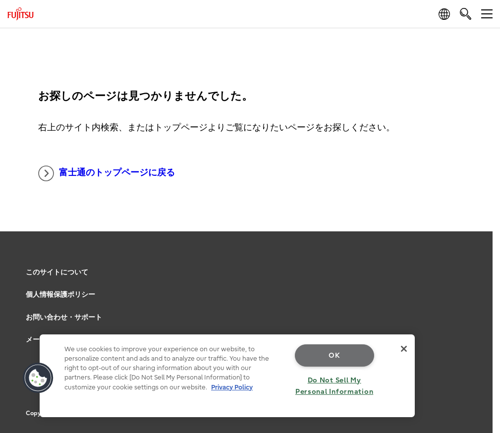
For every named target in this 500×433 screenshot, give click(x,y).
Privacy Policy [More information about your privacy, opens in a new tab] (232, 387)
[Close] (404, 349)
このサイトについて (57, 272)
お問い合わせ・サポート (64, 317)
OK (334, 355)
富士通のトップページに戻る (106, 173)
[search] (465, 13)
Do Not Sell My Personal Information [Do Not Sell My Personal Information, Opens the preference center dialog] (334, 386)
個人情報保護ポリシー (60, 294)
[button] (38, 378)
